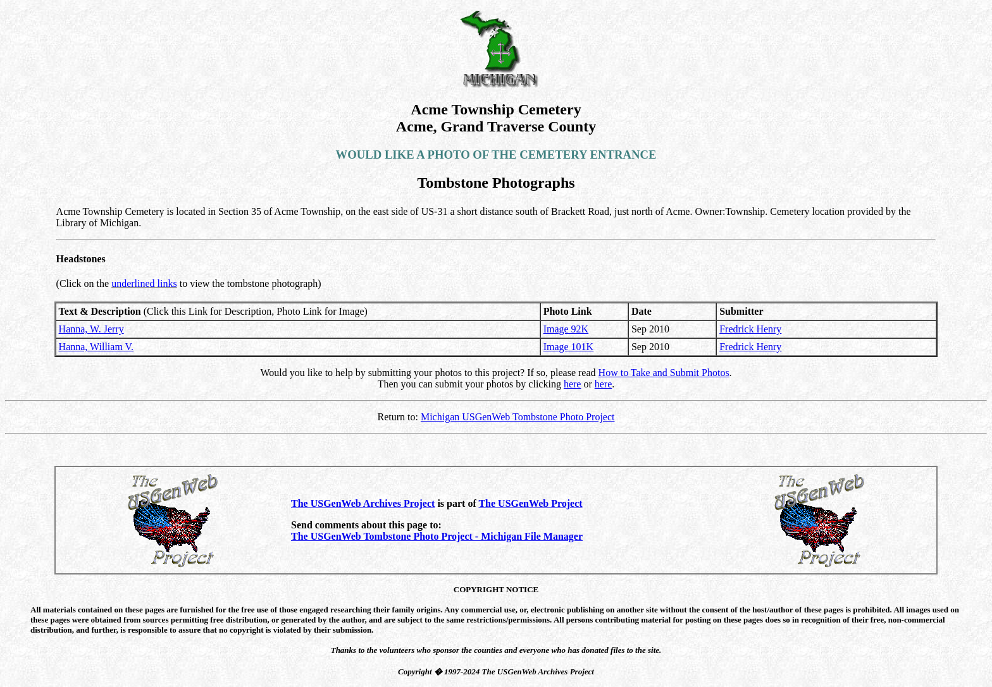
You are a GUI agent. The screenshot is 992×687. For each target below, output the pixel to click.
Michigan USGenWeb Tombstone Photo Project (518, 416)
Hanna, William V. (96, 346)
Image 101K (568, 346)
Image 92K (566, 329)
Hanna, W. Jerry (91, 329)
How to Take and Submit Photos (663, 372)
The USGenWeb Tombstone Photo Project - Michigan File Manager (437, 536)
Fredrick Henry (750, 329)
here (572, 384)
